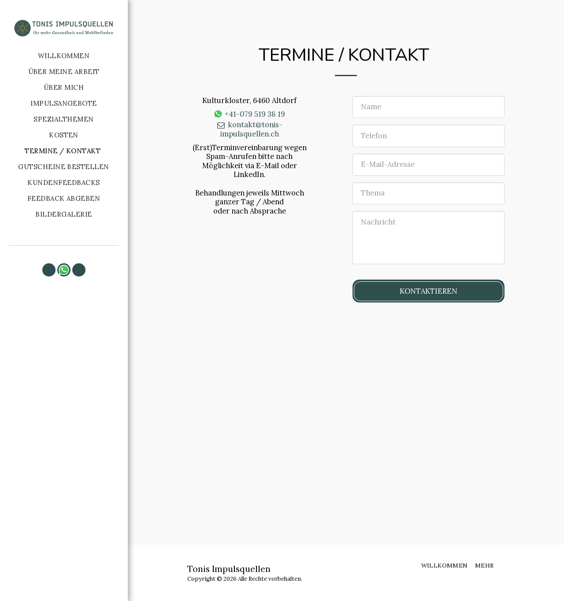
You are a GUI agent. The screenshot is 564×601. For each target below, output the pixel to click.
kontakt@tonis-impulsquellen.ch (249, 129)
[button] (49, 270)
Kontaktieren (428, 291)
